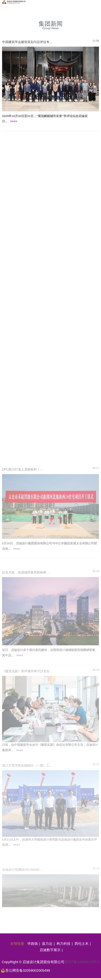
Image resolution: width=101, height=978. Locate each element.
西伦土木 (82, 944)
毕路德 (32, 944)
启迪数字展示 (50, 950)
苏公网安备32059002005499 (27, 970)
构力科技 (63, 944)
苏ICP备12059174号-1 (81, 962)
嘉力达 (47, 944)
